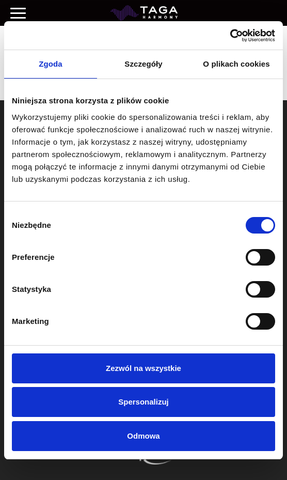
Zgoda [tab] (50, 63)
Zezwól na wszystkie (143, 368)
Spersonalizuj (143, 401)
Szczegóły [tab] (143, 63)
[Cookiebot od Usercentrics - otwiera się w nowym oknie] (230, 35)
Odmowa (143, 435)
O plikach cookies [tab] (236, 63)
